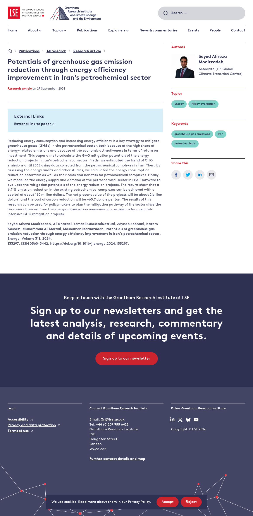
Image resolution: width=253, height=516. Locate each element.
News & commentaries (158, 30)
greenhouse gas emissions (192, 134)
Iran (220, 134)
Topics (57, 30)
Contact (238, 30)
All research (56, 51)
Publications (87, 30)
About (33, 30)
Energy (179, 103)
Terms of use (18, 431)
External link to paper (34, 124)
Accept (170, 503)
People (215, 30)
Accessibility (18, 419)
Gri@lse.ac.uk (113, 419)
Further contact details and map (117, 459)
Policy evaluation (203, 103)
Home (12, 30)
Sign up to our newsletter (126, 359)
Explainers (117, 30)
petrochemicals (185, 143)
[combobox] (201, 13)
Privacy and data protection (32, 425)
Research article (87, 51)
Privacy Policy (139, 502)
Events (193, 30)
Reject (194, 503)
